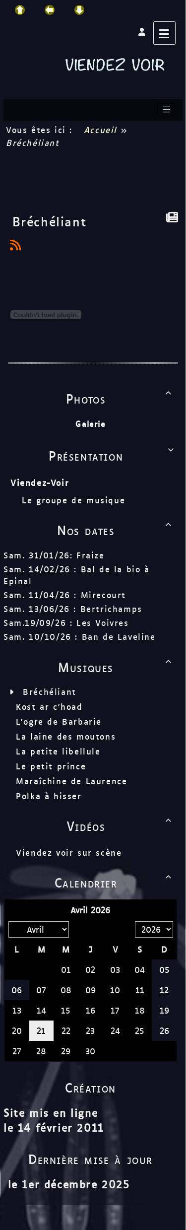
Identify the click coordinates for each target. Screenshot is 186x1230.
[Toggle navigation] (166, 109)
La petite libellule (58, 751)
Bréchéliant (49, 691)
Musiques (116, 667)
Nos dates (116, 530)
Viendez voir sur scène (69, 852)
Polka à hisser (48, 795)
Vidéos (120, 825)
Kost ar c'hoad (49, 706)
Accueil (100, 129)
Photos (120, 398)
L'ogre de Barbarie (59, 721)
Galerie (90, 423)
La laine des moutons (66, 736)
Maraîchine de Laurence (71, 780)
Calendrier (115, 882)
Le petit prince (51, 765)
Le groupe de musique (75, 499)
